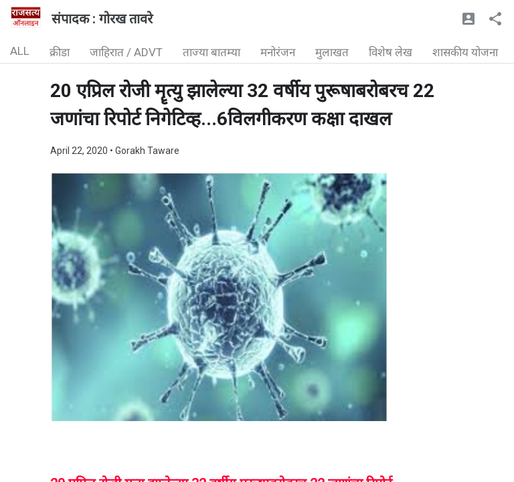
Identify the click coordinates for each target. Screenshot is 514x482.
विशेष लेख (390, 52)
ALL (19, 51)
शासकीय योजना (465, 52)
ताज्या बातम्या (211, 52)
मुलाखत (332, 52)
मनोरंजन (277, 52)
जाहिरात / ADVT (126, 52)
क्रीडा (60, 52)
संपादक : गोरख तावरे (102, 19)
